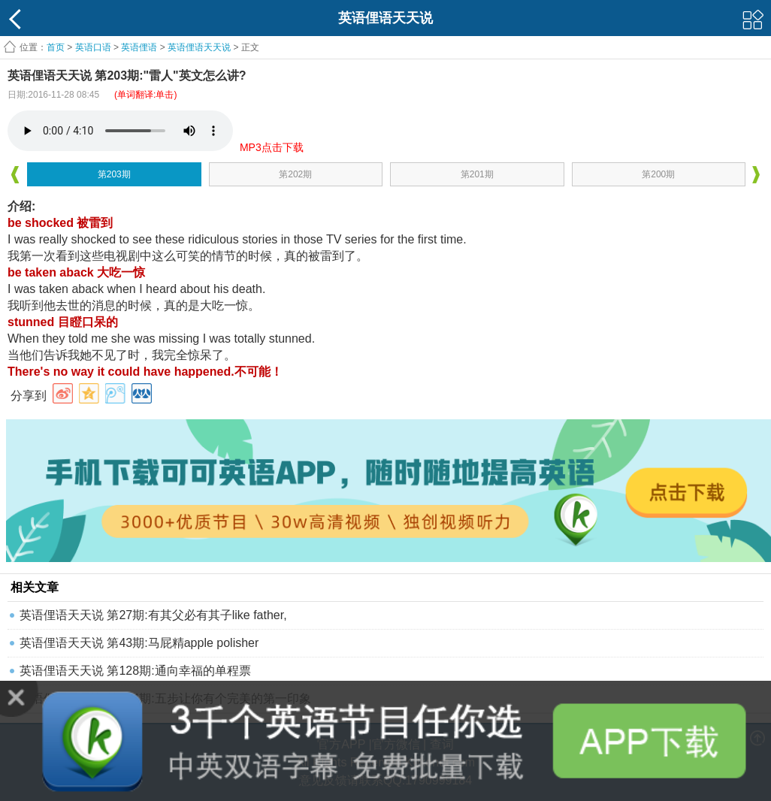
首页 (56, 47)
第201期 (477, 174)
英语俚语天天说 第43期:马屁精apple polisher (139, 642)
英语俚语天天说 (200, 47)
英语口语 (93, 47)
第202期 (295, 174)
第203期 (114, 174)
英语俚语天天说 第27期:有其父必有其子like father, (153, 615)
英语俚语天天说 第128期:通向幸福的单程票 (135, 670)
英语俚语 (139, 47)
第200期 (658, 174)
